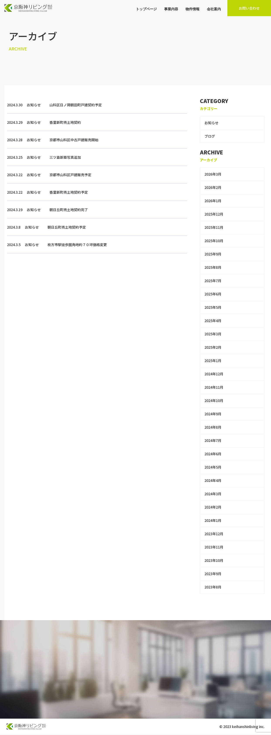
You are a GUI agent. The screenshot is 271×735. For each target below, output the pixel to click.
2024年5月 (213, 467)
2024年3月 (213, 493)
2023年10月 (214, 560)
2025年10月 (214, 240)
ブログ (210, 136)
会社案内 (214, 9)
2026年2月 (213, 187)
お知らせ (211, 122)
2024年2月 (213, 507)
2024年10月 (214, 400)
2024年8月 (213, 427)
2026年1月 (213, 200)
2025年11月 (214, 227)
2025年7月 (213, 280)
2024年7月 (213, 440)
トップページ (146, 9)
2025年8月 (213, 267)
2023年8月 (213, 587)
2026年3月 (213, 174)
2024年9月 (213, 413)
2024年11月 (214, 387)
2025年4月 (213, 320)
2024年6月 (213, 453)
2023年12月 (214, 533)
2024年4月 (213, 480)
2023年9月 (213, 573)
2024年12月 (214, 373)
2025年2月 (213, 347)
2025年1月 (213, 360)
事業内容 (171, 9)
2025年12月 (214, 214)
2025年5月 (213, 307)
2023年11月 (214, 547)
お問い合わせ (249, 8)
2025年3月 (213, 333)
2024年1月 (213, 520)
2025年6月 (213, 294)
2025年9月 (213, 254)
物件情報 (192, 9)
